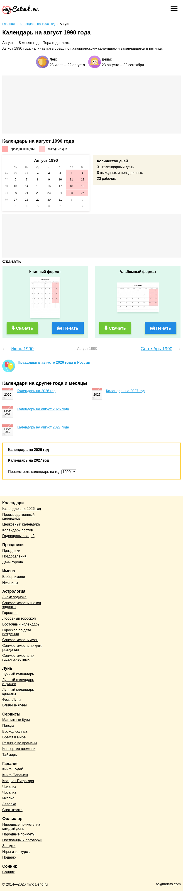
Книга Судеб (12, 769)
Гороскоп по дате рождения (16, 632)
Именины (10, 582)
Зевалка (9, 804)
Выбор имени (13, 577)
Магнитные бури (16, 720)
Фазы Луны (11, 699)
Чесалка (9, 792)
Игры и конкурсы (16, 852)
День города (12, 562)
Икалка (8, 798)
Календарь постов (17, 530)
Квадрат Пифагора (18, 781)
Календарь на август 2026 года (43, 409)
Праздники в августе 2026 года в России (54, 362)
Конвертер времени (18, 749)
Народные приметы (18, 834)
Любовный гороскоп (19, 618)
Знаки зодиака (14, 597)
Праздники (11, 551)
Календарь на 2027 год (125, 391)
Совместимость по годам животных (18, 658)
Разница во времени (19, 743)
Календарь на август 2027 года (43, 427)
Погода (8, 726)
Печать (70, 328)
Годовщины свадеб (18, 536)
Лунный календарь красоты (18, 692)
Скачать (24, 328)
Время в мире (14, 737)
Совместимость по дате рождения (22, 648)
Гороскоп (9, 613)
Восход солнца (14, 731)
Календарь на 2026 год (36, 391)
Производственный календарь (18, 517)
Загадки (8, 846)
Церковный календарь (21, 524)
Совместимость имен (20, 640)
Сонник (8, 872)
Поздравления (14, 556)
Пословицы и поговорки (22, 840)
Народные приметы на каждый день (21, 826)
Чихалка (9, 787)
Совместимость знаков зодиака (21, 605)
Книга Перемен (15, 775)
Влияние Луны (14, 705)
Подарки (9, 857)
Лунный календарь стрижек (18, 682)
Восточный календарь (20, 624)
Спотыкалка (12, 810)
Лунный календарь (18, 674)
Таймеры (9, 755)
